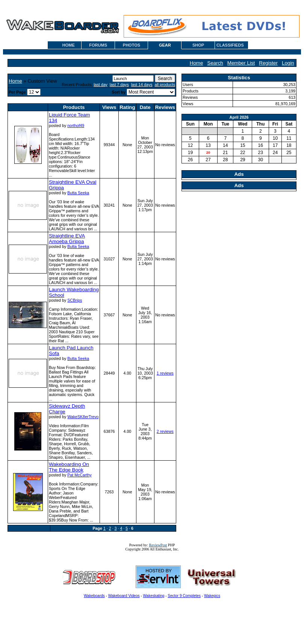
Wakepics (212, 596)
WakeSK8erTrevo (82, 416)
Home (196, 63)
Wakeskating (154, 596)
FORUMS (98, 45)
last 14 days (142, 84)
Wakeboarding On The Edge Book (69, 467)
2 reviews (165, 431)
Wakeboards (94, 596)
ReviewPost (158, 545)
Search (215, 63)
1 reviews (165, 373)
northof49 (75, 125)
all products (165, 84)
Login (288, 63)
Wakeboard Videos (124, 596)
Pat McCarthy (79, 475)
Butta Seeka (78, 192)
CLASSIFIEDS (230, 45)
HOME (68, 45)
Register (268, 63)
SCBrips (74, 300)
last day (100, 84)
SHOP (198, 45)
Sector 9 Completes (184, 596)
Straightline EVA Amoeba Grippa (67, 238)
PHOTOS (131, 45)
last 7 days (119, 84)
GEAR (165, 45)
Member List (241, 63)
